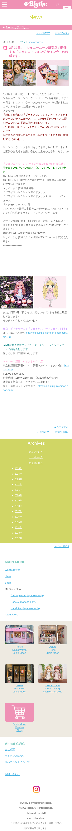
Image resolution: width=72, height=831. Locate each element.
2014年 (18, 527)
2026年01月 (36, 463)
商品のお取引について (17, 762)
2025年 (18, 468)
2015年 (18, 522)
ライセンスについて (16, 755)
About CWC (11, 614)
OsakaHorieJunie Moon (52, 639)
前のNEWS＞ (62, 33)
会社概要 (10, 749)
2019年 (18, 500)
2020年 (18, 495)
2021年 (18, 490)
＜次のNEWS (43, 33)
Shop (8, 582)
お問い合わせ (12, 774)
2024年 (18, 474)
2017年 (18, 511)
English (66, 7)
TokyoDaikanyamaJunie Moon (19, 639)
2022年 (18, 484)
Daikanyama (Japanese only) (27, 595)
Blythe (36, 4)
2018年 (18, 506)
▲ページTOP (61, 426)
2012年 (18, 538)
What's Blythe (12, 569)
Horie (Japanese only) (23, 601)
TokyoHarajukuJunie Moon (19, 678)
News (8, 576)
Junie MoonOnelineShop (19, 717)
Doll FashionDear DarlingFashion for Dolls (52, 678)
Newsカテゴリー (17, 27)
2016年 (18, 516)
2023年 (18, 479)
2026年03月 (36, 451)
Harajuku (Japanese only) (25, 608)
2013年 (18, 533)
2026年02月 (36, 457)
